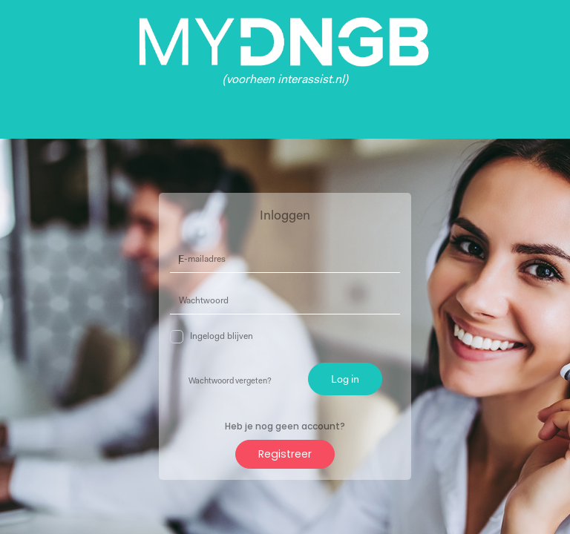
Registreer (285, 453)
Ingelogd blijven (211, 336)
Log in (345, 380)
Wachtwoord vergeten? (230, 382)
